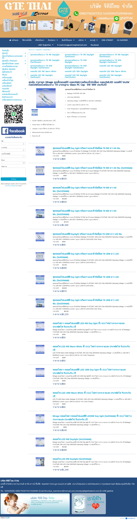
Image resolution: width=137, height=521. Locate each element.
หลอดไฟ (38, 50)
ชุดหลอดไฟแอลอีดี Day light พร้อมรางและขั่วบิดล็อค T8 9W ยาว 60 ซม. (87, 148)
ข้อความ (4, 166)
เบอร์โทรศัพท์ (5, 154)
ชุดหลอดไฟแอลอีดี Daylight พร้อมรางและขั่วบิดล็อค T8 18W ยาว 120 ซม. (87, 234)
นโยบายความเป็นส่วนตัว (11, 185)
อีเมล (3, 160)
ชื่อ (2, 141)
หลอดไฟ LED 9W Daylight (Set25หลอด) (72, 459)
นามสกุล (4, 147)
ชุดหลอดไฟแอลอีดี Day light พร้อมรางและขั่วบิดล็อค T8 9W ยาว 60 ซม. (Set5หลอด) (92, 168)
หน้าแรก (31, 50)
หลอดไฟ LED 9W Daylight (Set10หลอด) (72, 439)
